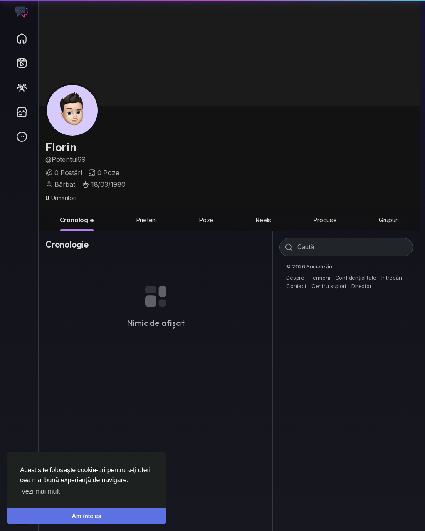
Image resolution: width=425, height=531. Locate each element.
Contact (296, 286)
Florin (61, 147)
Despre (295, 277)
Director (361, 286)
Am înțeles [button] (86, 516)
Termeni (319, 277)
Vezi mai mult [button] (40, 491)
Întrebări (391, 277)
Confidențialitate (356, 277)
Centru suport (328, 286)
